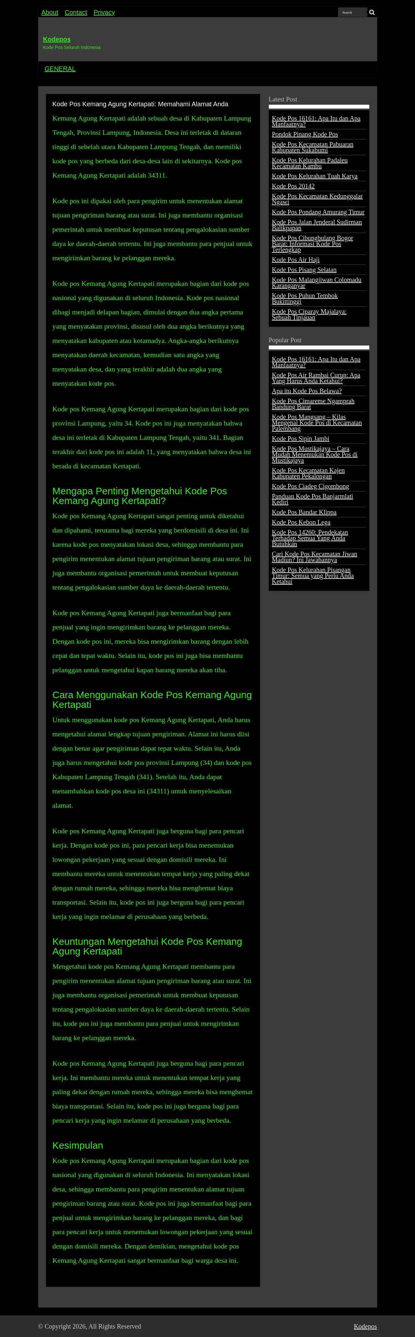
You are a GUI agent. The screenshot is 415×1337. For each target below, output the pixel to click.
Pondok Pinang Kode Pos (305, 134)
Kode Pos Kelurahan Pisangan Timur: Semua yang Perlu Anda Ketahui (313, 575)
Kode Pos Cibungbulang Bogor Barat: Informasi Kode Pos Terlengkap (312, 243)
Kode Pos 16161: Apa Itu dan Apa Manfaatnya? (316, 121)
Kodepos (57, 39)
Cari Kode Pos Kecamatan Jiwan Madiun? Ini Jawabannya (314, 556)
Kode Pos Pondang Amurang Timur (318, 212)
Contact (76, 12)
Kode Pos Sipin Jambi (300, 438)
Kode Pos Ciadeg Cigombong (310, 486)
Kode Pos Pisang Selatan (304, 269)
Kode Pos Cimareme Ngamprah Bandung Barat (313, 403)
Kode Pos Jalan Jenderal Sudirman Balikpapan (317, 224)
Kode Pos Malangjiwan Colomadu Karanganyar (317, 282)
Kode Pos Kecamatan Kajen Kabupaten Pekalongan (308, 473)
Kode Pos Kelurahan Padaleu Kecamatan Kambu (310, 163)
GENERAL (60, 68)
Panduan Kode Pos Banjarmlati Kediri (312, 499)
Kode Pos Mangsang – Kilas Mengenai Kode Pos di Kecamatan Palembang (317, 422)
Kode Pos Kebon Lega (301, 522)
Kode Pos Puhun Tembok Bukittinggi (305, 298)
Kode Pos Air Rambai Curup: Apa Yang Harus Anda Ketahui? (316, 377)
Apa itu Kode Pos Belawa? (307, 390)
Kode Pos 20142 (293, 186)
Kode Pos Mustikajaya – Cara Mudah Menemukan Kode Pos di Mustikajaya (315, 454)
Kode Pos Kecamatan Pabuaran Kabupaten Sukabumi (313, 147)
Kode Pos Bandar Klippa (304, 512)
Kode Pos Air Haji (296, 259)
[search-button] (372, 12)
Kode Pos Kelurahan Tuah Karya (315, 176)
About (50, 12)
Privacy (104, 12)
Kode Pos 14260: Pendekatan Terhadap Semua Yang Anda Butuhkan (310, 538)
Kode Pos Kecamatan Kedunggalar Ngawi (317, 199)
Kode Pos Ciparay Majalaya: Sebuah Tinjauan (309, 314)
